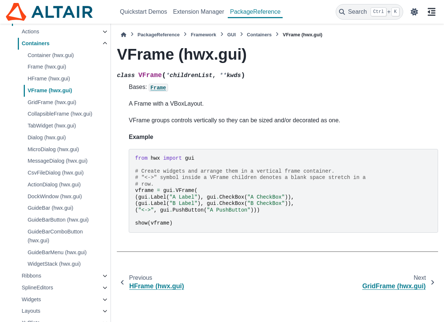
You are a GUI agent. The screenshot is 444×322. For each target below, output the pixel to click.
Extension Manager (198, 12)
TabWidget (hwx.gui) (51, 126)
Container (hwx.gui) (50, 55)
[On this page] (431, 12)
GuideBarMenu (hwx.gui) (56, 252)
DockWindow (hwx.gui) (54, 196)
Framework (203, 34)
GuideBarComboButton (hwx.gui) (55, 236)
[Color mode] (414, 12)
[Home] (123, 35)
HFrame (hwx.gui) (48, 79)
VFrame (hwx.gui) (49, 90)
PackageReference (255, 12)
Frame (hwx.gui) (46, 67)
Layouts (31, 311)
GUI (231, 34)
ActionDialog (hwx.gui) (53, 184)
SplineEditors (37, 288)
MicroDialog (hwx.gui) (53, 149)
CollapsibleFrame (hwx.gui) (59, 114)
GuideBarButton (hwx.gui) (58, 220)
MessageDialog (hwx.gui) (57, 161)
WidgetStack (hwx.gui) (53, 264)
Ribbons (31, 276)
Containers (35, 43)
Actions (30, 31)
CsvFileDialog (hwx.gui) (55, 173)
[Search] (369, 12)
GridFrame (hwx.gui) (51, 102)
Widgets (31, 299)
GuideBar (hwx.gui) (50, 208)
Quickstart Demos (143, 12)
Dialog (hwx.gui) (46, 137)
